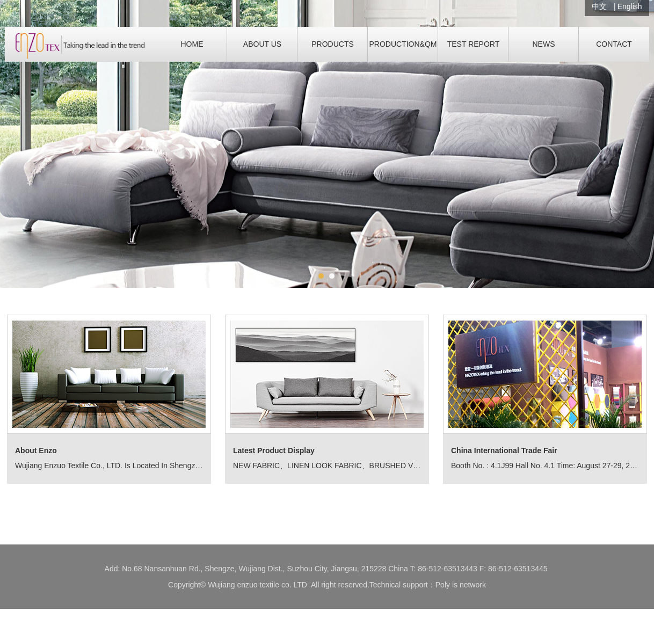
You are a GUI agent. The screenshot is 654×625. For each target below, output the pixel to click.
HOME (192, 44)
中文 (599, 6)
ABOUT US (262, 44)
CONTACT (614, 44)
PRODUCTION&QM (403, 44)
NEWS (544, 44)
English (629, 6)
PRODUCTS (332, 44)
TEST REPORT (473, 44)
